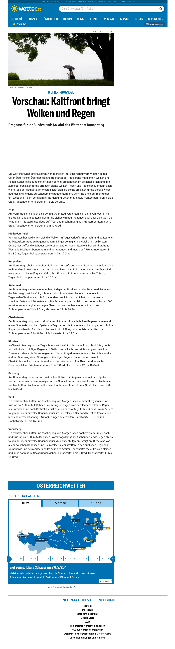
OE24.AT (34, 19)
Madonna (82, 1)
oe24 (43, 1)
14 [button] (99, 558)
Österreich (62, 1)
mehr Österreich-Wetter (61, 587)
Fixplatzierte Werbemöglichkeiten (87, 626)
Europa (67, 19)
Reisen (109, 1)
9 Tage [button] (96, 503)
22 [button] (23, 558)
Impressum (87, 610)
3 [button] (46, 558)
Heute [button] (24, 503)
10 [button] (77, 558)
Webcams (109, 19)
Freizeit (93, 19)
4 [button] (50, 558)
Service (125, 19)
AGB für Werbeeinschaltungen (87, 630)
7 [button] (63, 558)
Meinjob (101, 1)
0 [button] (33, 558)
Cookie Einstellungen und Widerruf (88, 638)
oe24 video (51, 1)
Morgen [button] (60, 503)
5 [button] (55, 558)
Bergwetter (155, 19)
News (80, 19)
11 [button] (83, 558)
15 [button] (105, 558)
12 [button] (88, 558)
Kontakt (87, 606)
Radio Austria (128, 1)
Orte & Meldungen (155, 24)
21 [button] (18, 558)
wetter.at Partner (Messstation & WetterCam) (87, 634)
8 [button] (68, 558)
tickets (117, 1)
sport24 (72, 1)
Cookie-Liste (87, 618)
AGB (87, 622)
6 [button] (59, 558)
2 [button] (42, 558)
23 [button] (29, 558)
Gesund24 (92, 1)
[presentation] (9, 559)
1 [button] (37, 558)
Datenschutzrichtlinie (87, 614)
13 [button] (94, 558)
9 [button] (72, 558)
